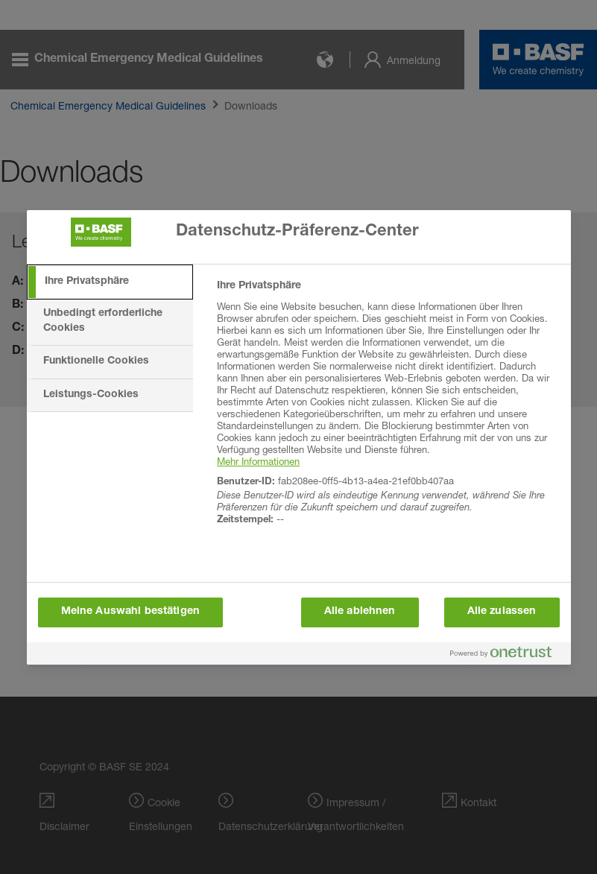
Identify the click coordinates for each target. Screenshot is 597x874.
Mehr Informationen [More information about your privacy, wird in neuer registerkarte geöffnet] (258, 461)
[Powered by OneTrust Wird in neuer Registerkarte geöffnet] (506, 655)
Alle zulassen (502, 612)
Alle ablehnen (360, 612)
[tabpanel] (387, 411)
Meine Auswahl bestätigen (130, 612)
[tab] (110, 282)
